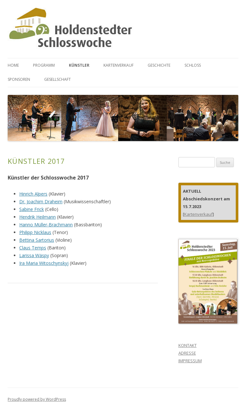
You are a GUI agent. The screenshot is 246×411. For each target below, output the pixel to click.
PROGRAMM (44, 65)
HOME (13, 65)
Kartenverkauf (198, 214)
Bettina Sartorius (36, 240)
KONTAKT (187, 345)
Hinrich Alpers (33, 194)
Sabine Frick (31, 209)
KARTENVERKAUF (118, 65)
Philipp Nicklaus (35, 232)
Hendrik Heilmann (37, 217)
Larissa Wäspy (34, 255)
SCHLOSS (192, 65)
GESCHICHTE (159, 65)
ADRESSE (187, 353)
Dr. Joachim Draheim (40, 201)
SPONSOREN (19, 79)
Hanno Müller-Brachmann (46, 225)
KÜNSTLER (79, 65)
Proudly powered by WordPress (37, 399)
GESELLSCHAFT (57, 79)
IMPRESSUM (190, 361)
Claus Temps (32, 248)
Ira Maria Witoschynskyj (44, 263)
